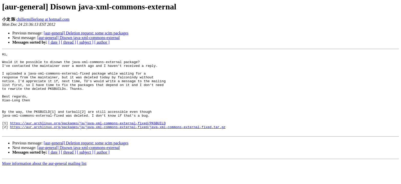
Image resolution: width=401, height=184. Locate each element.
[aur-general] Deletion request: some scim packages (86, 33)
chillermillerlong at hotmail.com (43, 19)
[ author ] (102, 42)
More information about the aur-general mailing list (44, 179)
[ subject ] (85, 42)
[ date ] (54, 42)
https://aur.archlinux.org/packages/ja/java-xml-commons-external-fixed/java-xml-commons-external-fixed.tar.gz (117, 142)
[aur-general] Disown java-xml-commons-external (78, 37)
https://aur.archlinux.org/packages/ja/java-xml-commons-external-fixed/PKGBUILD (87, 137)
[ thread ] (68, 42)
